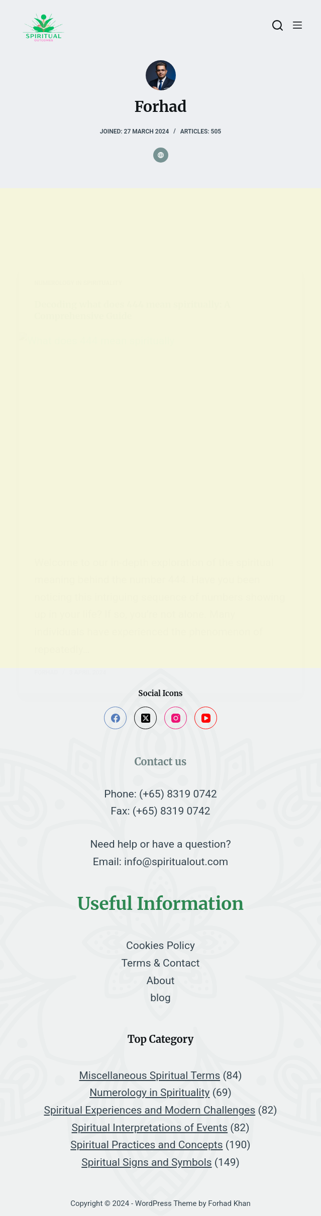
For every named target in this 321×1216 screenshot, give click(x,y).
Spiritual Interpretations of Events (150, 1128)
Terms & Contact (161, 963)
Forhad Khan (229, 1203)
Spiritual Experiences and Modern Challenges (149, 1110)
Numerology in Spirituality (149, 1093)
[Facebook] (115, 718)
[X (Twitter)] (145, 718)
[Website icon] (160, 155)
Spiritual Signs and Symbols (146, 1162)
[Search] (277, 25)
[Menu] (297, 25)
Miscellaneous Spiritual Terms (149, 1075)
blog (160, 998)
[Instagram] (175, 718)
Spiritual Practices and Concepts (146, 1145)
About (161, 981)
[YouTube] (205, 718)
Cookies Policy (160, 945)
